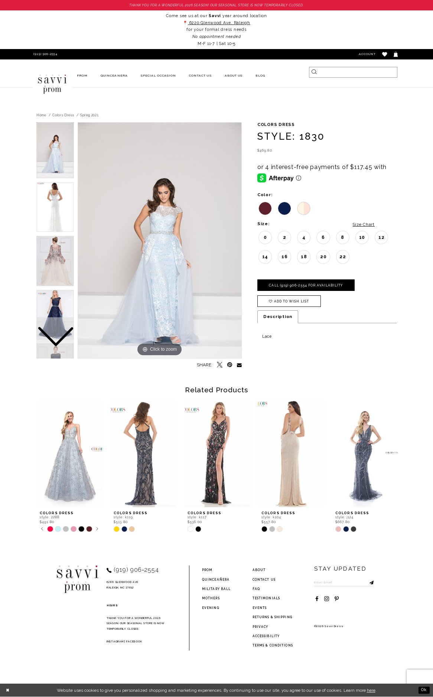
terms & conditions (273, 646)
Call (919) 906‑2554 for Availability (307, 286)
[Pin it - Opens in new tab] (229, 365)
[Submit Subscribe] (369, 582)
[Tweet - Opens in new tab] (219, 365)
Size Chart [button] (362, 224)
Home (41, 115)
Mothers (211, 598)
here (371, 690)
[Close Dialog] (8, 690)
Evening (210, 608)
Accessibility (266, 636)
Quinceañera (215, 579)
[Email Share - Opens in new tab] (239, 365)
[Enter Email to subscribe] (344, 582)
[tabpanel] (159, 241)
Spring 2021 (89, 115)
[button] (385, 54)
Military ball (216, 589)
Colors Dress (63, 115)
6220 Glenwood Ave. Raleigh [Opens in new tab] (219, 22)
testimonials (266, 598)
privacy (260, 627)
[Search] (353, 72)
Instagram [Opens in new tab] (115, 641)
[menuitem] (82, 76)
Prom (207, 570)
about (259, 570)
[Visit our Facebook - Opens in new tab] (317, 599)
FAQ (256, 589)
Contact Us (264, 579)
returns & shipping (272, 617)
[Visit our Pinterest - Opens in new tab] (336, 599)
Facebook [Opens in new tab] (134, 641)
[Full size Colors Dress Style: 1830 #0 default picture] (159, 241)
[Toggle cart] (396, 54)
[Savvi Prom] (52, 84)
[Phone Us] (45, 54)
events (260, 608)
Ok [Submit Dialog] (423, 690)
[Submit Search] (314, 72)
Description (277, 317)
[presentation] (69, 454)
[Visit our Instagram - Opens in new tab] (326, 599)
